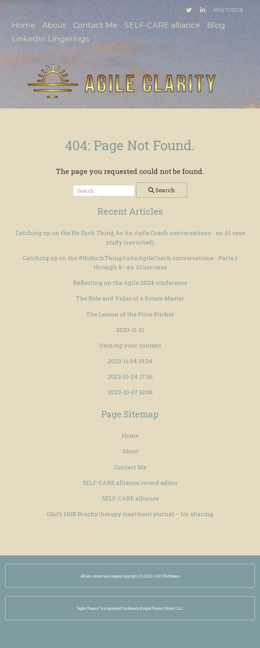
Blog (216, 25)
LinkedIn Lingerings (50, 38)
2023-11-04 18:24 (130, 361)
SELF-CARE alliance (162, 25)
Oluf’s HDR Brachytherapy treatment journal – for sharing (130, 514)
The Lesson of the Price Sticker (130, 314)
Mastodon (228, 10)
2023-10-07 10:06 (130, 392)
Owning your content (130, 345)
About (54, 25)
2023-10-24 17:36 (130, 376)
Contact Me (95, 25)
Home (24, 25)
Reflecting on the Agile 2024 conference (130, 283)
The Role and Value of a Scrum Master (130, 298)
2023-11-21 (130, 330)
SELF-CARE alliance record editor (130, 483)
